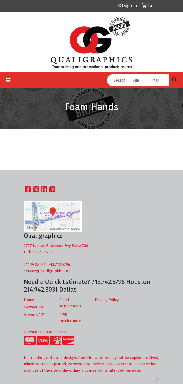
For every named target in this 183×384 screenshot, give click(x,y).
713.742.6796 (59, 264)
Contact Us (33, 307)
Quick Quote (70, 320)
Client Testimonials (70, 302)
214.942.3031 (34, 264)
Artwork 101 (34, 314)
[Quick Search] (118, 80)
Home (29, 299)
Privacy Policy (107, 299)
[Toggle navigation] (8, 80)
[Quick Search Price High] (159, 80)
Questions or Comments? (45, 332)
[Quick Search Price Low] (140, 80)
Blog (63, 313)
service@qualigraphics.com (47, 270)
